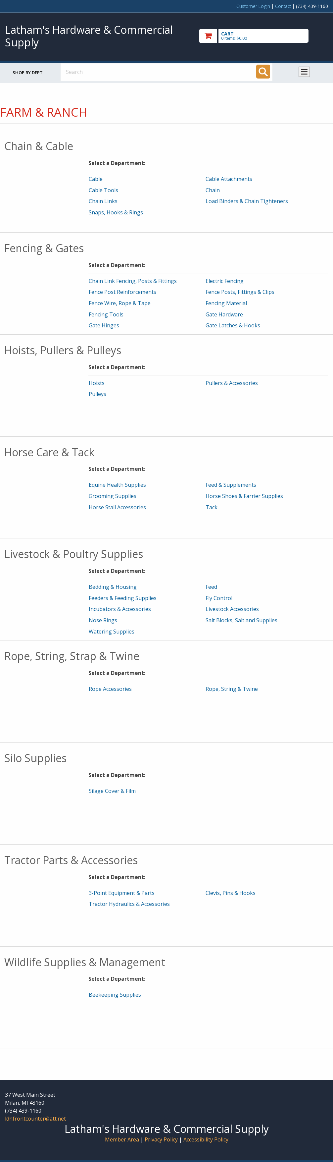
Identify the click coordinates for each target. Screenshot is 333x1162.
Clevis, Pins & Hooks (231, 893)
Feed (211, 586)
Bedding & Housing (113, 586)
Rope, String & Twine (232, 688)
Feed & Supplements (231, 484)
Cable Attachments (229, 179)
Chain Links (103, 201)
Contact (283, 6)
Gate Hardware (224, 314)
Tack (211, 507)
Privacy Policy (162, 1139)
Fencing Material (226, 303)
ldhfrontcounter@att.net (35, 1118)
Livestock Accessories (232, 609)
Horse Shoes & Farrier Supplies (244, 496)
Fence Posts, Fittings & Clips (240, 292)
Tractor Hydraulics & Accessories (129, 904)
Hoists (97, 383)
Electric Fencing (225, 281)
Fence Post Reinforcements (122, 292)
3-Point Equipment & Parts (122, 893)
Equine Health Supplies (117, 484)
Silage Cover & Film (112, 791)
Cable (96, 179)
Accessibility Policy (205, 1139)
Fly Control (219, 598)
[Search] (263, 72)
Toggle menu (304, 72)
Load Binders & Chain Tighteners (247, 201)
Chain (213, 190)
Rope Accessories (110, 688)
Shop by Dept (28, 73)
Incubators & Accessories (120, 609)
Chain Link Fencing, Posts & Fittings (133, 281)
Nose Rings (103, 620)
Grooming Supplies (112, 496)
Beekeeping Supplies (115, 994)
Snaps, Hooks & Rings (116, 212)
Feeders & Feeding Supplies (123, 598)
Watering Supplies (111, 631)
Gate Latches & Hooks (233, 325)
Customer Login (253, 6)
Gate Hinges (104, 325)
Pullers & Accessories (232, 383)
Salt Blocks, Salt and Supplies (241, 620)
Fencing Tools (106, 314)
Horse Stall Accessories (117, 507)
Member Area (122, 1139)
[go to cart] (263, 36)
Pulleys (97, 394)
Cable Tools (103, 190)
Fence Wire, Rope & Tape (120, 303)
